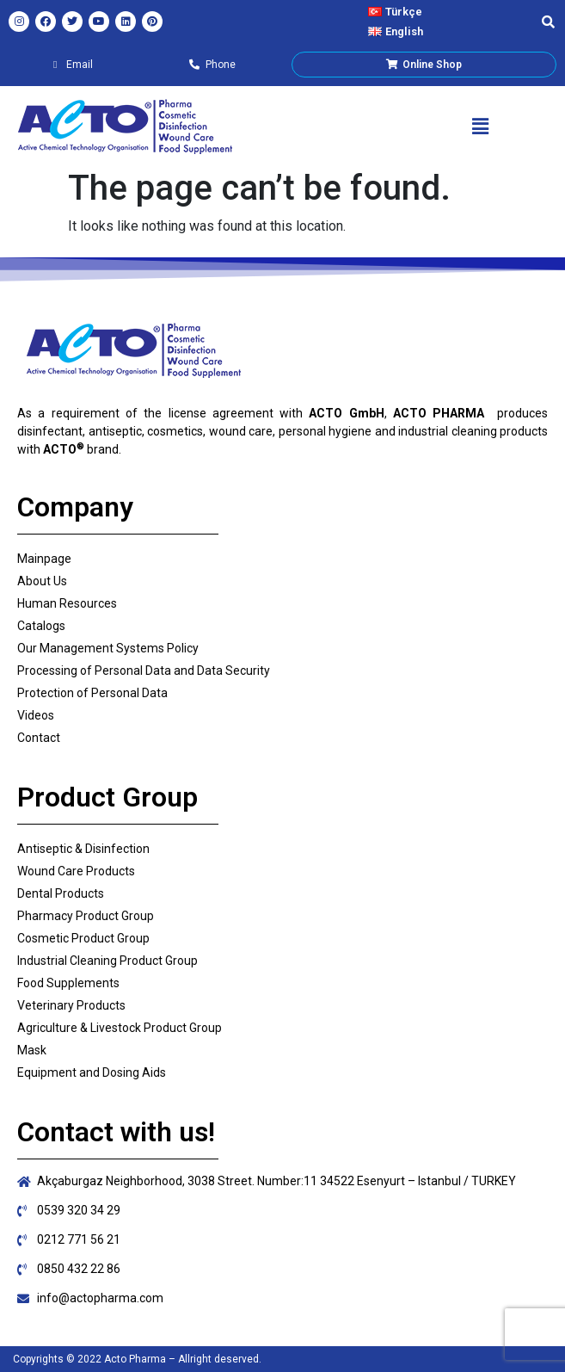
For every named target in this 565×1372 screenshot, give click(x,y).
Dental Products (60, 893)
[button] (479, 126)
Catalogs (41, 626)
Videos (35, 715)
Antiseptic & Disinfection (83, 849)
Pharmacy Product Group (85, 916)
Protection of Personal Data (92, 693)
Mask (31, 1050)
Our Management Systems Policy (108, 648)
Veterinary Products (71, 1005)
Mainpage (44, 558)
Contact (38, 738)
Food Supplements (68, 983)
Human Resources (67, 603)
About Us (42, 581)
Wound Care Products (76, 871)
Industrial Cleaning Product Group (107, 960)
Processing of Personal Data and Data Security (143, 670)
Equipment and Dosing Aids (91, 1072)
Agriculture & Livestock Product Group (119, 1028)
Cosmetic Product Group (83, 938)
